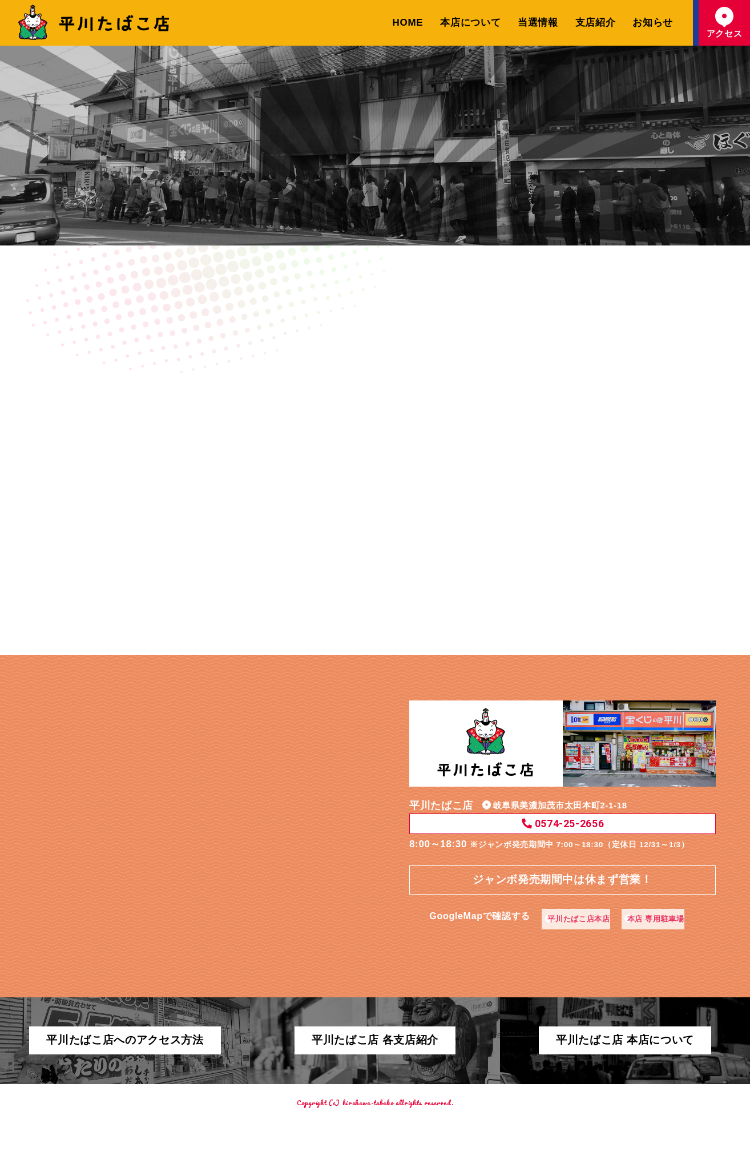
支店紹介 (595, 22)
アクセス (725, 22)
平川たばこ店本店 (574, 907)
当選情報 (538, 22)
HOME (408, 22)
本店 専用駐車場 (665, 907)
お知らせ (652, 22)
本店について (470, 22)
